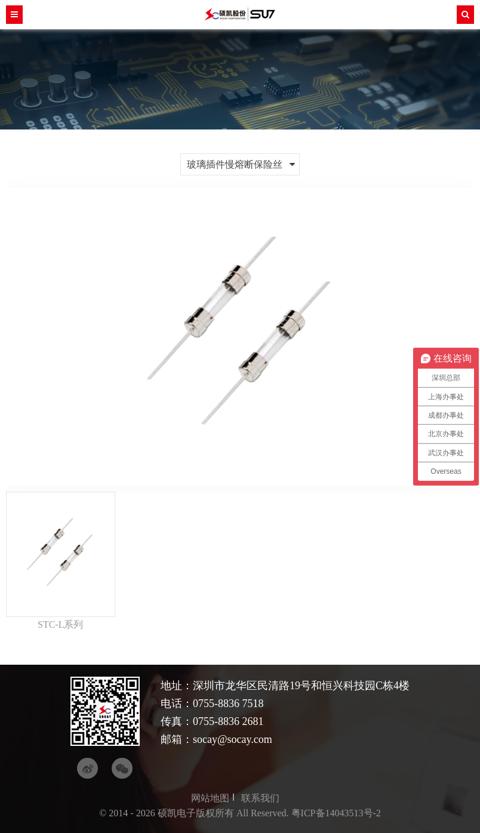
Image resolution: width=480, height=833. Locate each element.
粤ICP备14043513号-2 (336, 813)
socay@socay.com (232, 739)
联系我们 (260, 798)
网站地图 (210, 798)
